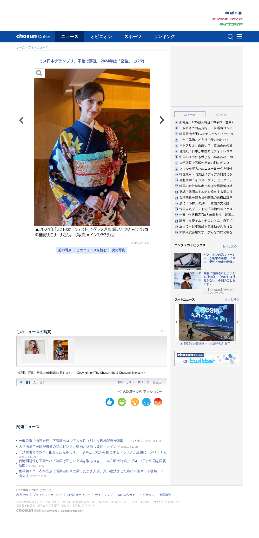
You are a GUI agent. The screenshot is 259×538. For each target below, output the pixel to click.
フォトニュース (38, 47)
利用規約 (22, 495)
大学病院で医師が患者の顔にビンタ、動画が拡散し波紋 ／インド (69, 446)
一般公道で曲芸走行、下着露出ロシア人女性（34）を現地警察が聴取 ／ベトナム (81, 441)
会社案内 (148, 495)
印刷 (120, 382)
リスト (130, 382)
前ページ (143, 382)
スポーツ (132, 36)
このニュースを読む (91, 250)
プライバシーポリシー (47, 495)
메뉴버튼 (239, 37)
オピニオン (101, 36)
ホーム (20, 47)
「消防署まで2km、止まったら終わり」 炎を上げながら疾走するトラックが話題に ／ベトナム (93, 452)
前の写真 (65, 250)
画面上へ (158, 382)
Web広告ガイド (128, 495)
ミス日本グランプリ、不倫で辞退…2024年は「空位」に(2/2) (91, 61)
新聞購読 (165, 495)
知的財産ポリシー (78, 495)
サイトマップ (104, 495)
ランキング (164, 36)
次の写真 (118, 250)
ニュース (69, 36)
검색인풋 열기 (230, 36)
